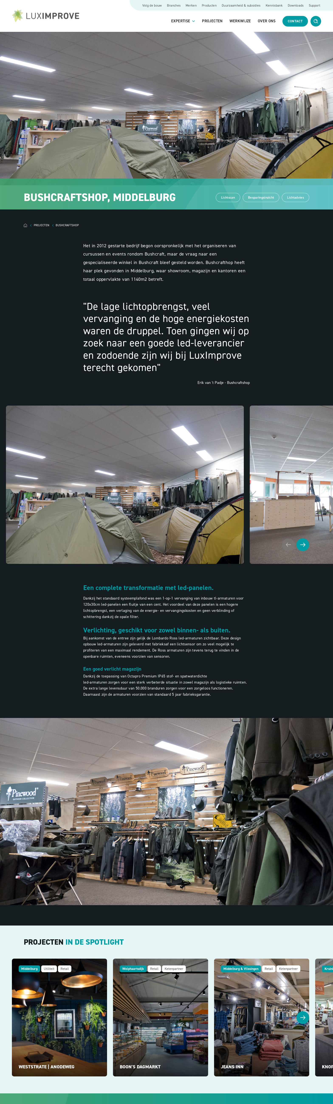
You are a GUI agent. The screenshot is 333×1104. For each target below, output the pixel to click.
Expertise (180, 21)
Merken (191, 5)
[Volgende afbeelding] (302, 544)
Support (314, 5)
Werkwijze (240, 21)
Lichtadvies (295, 197)
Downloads (296, 5)
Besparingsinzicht (261, 197)
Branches (174, 5)
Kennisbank (274, 5)
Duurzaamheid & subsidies (241, 5)
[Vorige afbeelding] (288, 544)
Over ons (267, 21)
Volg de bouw (152, 5)
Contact (295, 21)
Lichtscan (228, 197)
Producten (209, 5)
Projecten (212, 21)
